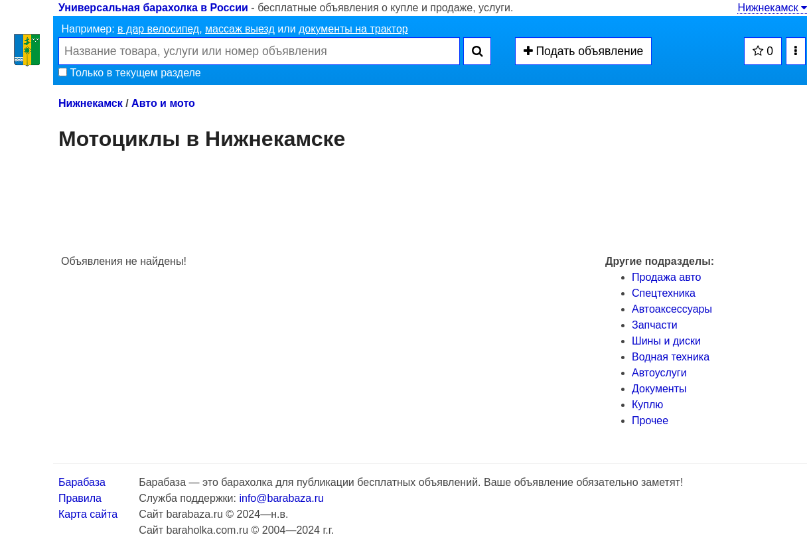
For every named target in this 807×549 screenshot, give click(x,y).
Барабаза (82, 482)
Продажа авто (666, 277)
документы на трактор (353, 29)
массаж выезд (240, 29)
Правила (80, 498)
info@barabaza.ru (281, 498)
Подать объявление (584, 51)
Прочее (650, 420)
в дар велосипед (158, 29)
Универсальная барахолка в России (153, 7)
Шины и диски (666, 341)
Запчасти (655, 325)
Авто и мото (163, 103)
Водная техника (670, 356)
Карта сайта (87, 514)
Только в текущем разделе (129, 72)
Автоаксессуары (672, 309)
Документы (659, 388)
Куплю (647, 404)
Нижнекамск (772, 7)
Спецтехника (664, 293)
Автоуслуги (659, 372)
